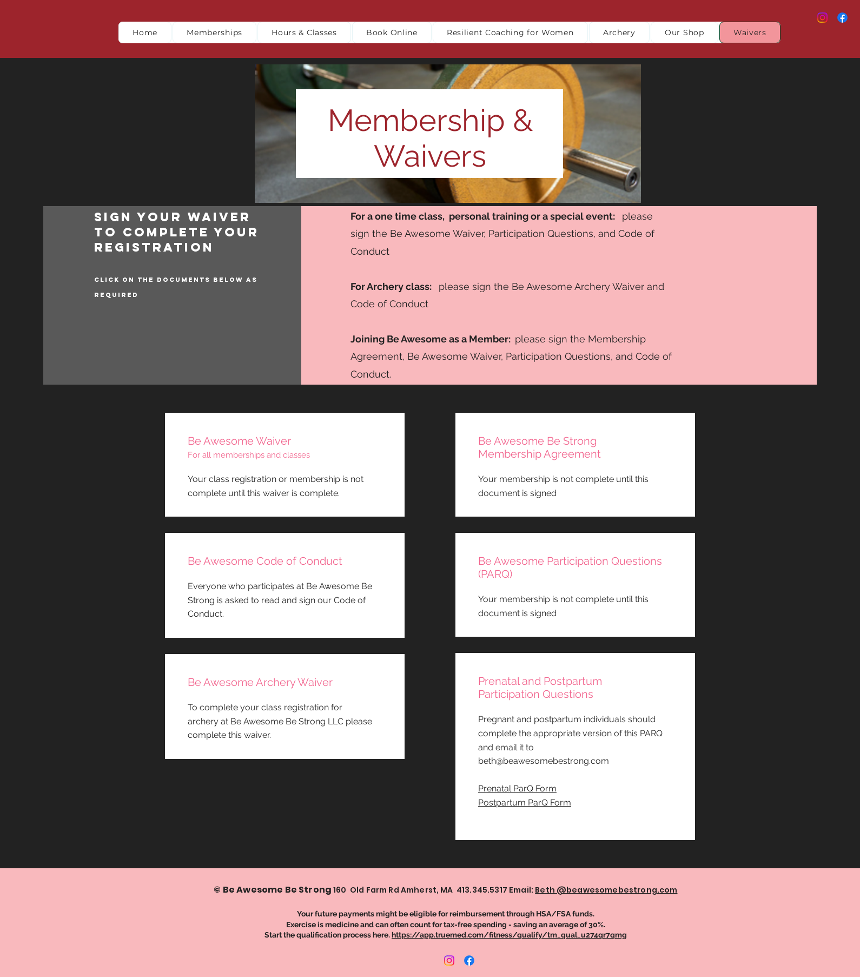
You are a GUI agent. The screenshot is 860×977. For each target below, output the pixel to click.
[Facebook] (842, 17)
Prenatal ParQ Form (517, 788)
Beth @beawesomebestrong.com (606, 889)
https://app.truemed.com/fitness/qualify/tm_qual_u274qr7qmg (509, 934)
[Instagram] (822, 17)
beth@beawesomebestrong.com (543, 761)
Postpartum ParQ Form (524, 802)
